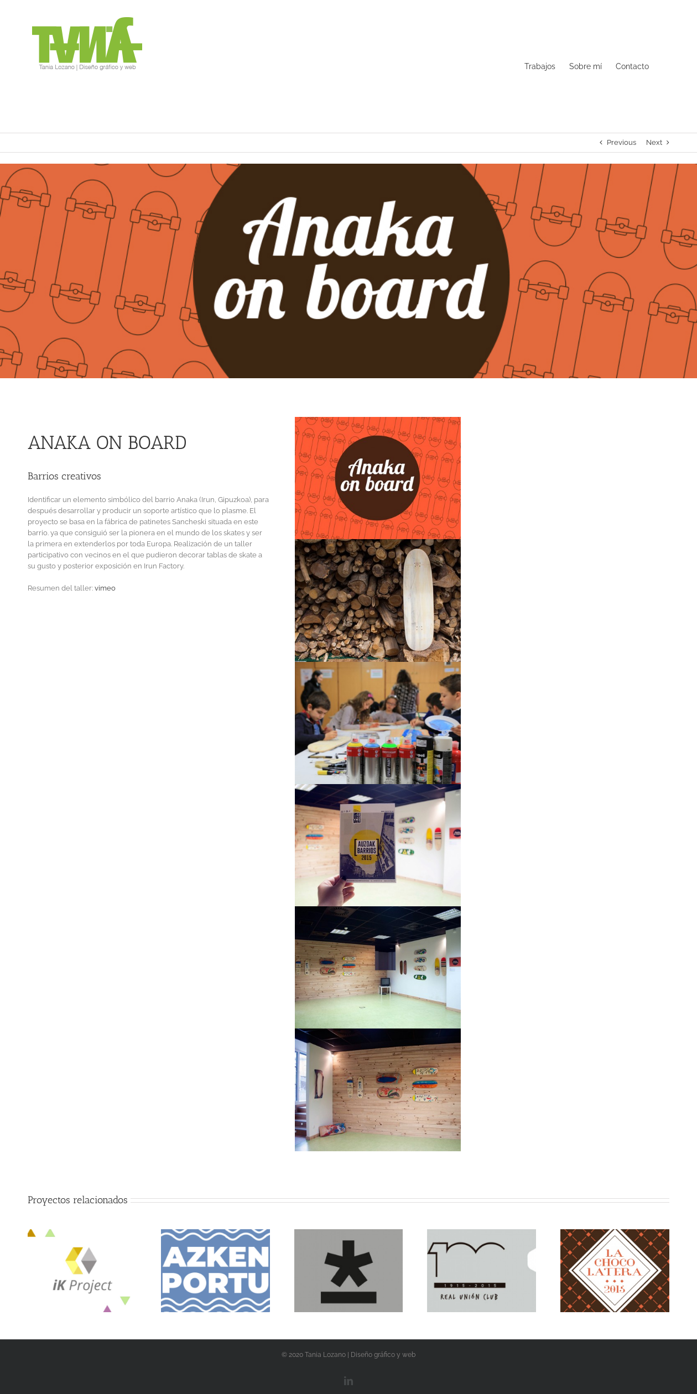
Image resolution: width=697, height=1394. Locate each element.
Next (654, 142)
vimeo (105, 588)
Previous (621, 142)
